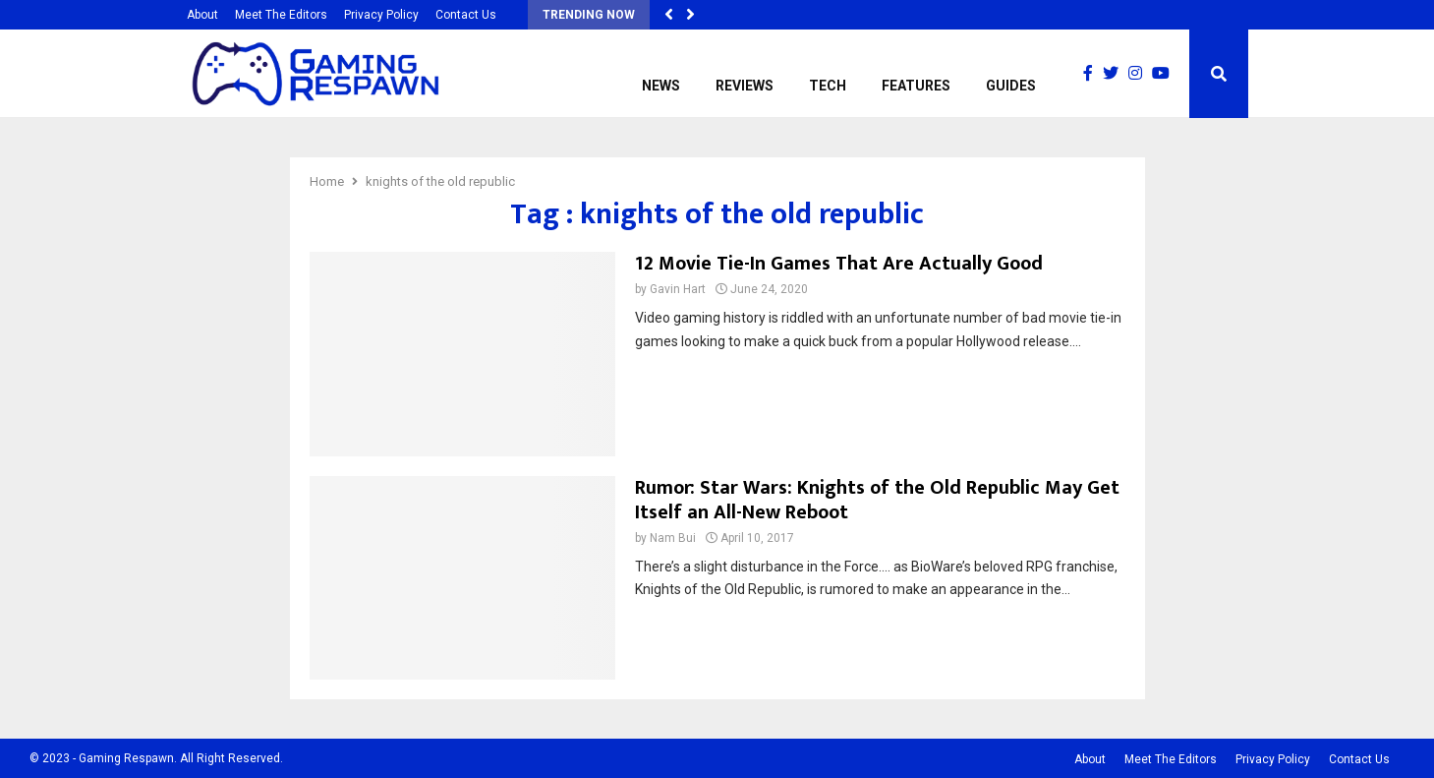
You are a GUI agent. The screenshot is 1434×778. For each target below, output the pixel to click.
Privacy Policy (381, 15)
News (661, 85)
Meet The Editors (281, 15)
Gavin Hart (678, 289)
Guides (1011, 85)
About (202, 15)
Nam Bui (673, 538)
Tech (827, 85)
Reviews (745, 85)
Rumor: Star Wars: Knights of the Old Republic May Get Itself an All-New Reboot (877, 500)
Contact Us (465, 15)
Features (916, 85)
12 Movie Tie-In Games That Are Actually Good (839, 263)
